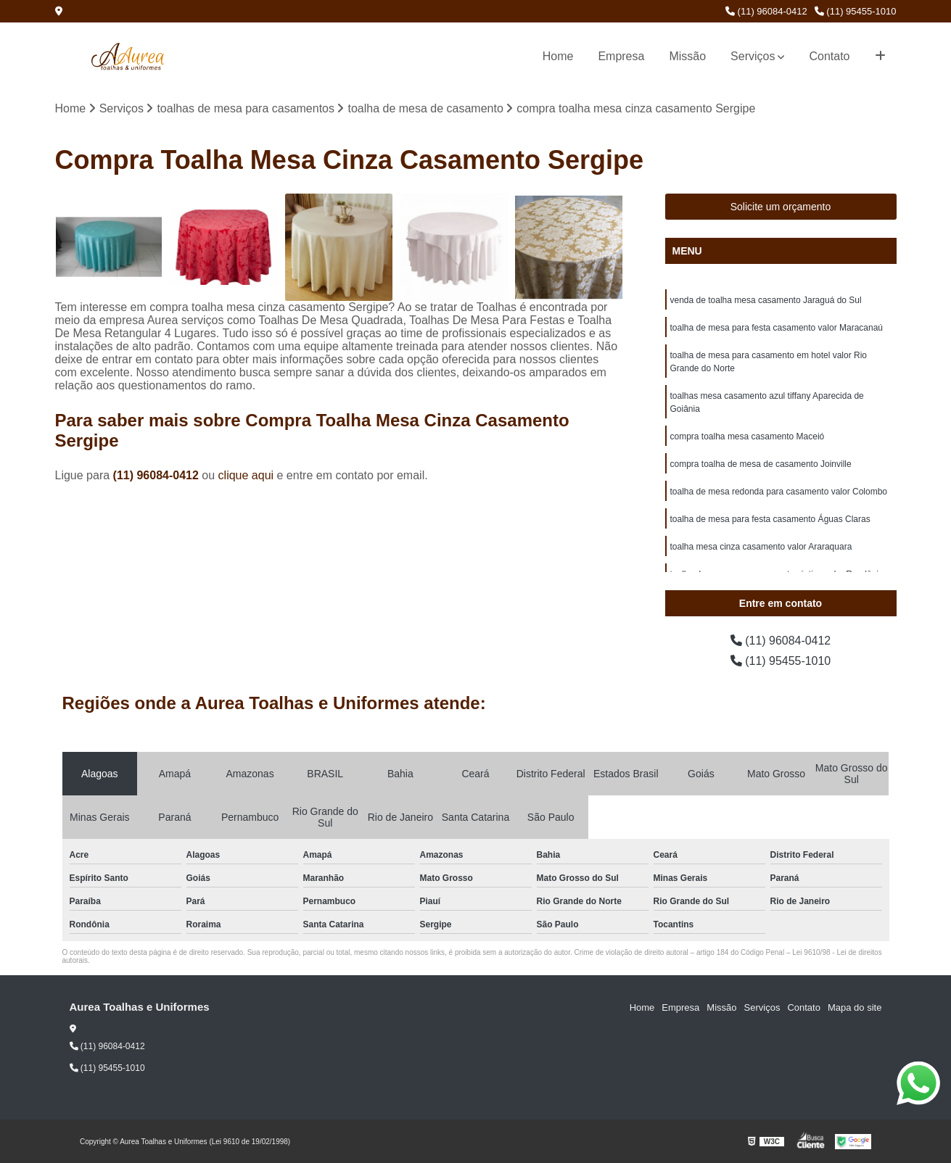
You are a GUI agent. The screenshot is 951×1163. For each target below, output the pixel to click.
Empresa (621, 56)
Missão (687, 56)
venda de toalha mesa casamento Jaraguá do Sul (766, 300)
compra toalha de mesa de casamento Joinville (761, 464)
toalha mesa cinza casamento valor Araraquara (761, 547)
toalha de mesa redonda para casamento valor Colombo (779, 492)
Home (558, 56)
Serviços (752, 56)
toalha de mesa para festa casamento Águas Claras (770, 519)
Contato (829, 56)
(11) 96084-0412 (766, 11)
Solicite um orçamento (780, 206)
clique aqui (246, 475)
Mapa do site (854, 1007)
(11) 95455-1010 (856, 11)
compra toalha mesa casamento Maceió (747, 436)
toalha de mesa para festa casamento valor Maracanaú (777, 328)
